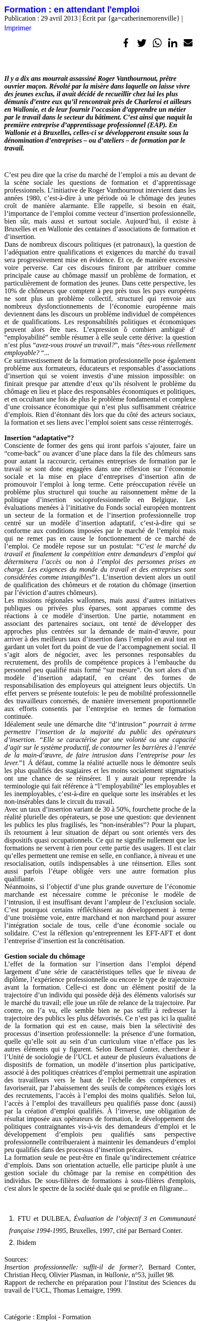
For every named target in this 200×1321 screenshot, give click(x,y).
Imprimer (17, 28)
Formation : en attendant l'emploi (71, 9)
